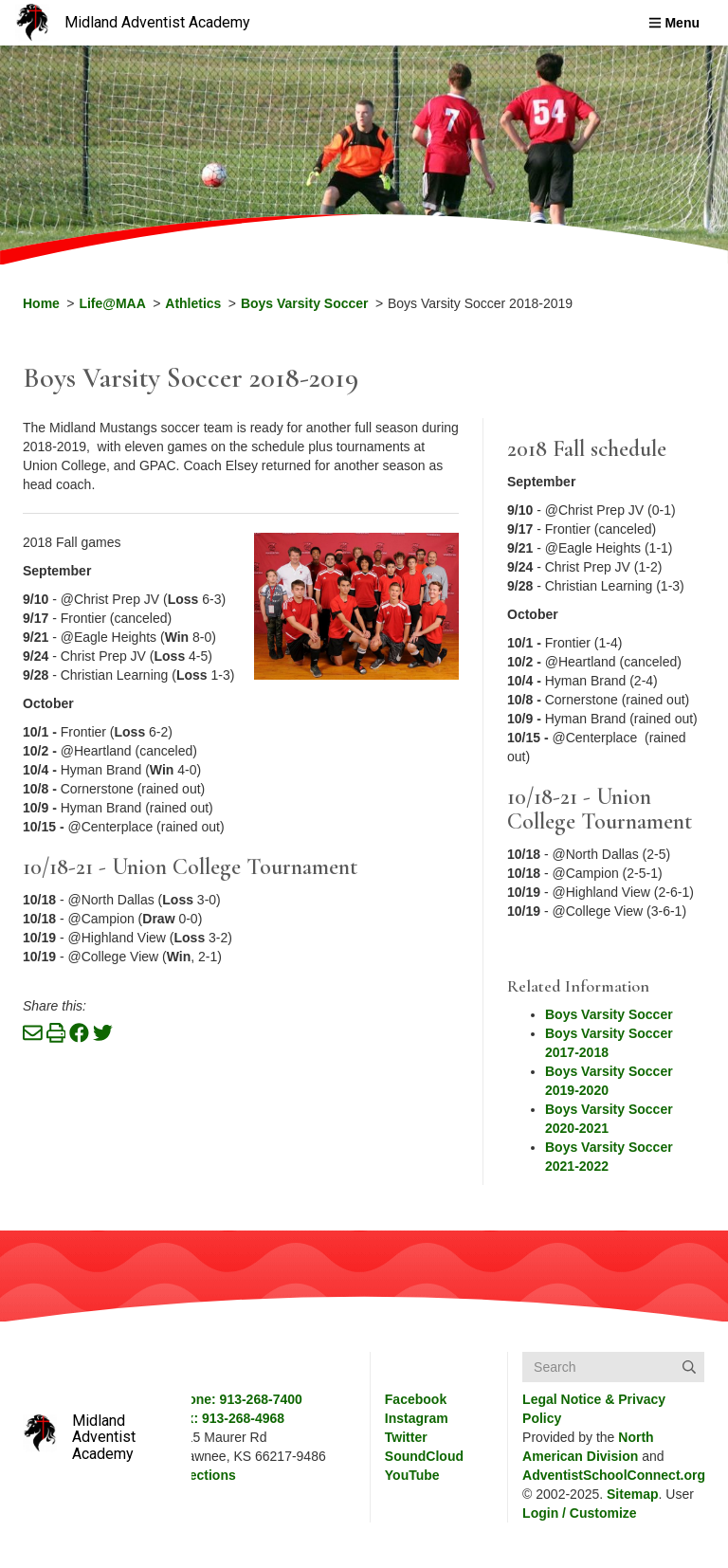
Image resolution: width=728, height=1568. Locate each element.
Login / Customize (579, 1513)
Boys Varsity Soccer (305, 303)
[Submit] (689, 1367)
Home (41, 303)
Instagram (416, 1418)
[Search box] (613, 1367)
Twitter (406, 1437)
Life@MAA (112, 303)
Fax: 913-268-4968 (227, 1418)
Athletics (193, 303)
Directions (203, 1475)
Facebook (415, 1399)
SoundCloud (424, 1456)
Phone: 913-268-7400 (236, 1399)
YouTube (412, 1475)
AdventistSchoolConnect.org (613, 1475)
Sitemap (632, 1494)
